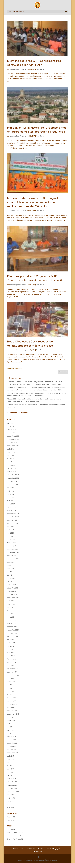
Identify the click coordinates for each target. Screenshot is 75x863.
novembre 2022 (13, 552)
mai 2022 (10, 572)
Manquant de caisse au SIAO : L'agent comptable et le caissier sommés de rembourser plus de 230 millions (32, 202)
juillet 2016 (11, 798)
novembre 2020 (13, 630)
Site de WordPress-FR (15, 839)
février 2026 (11, 430)
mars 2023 (11, 539)
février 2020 (11, 659)
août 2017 (10, 756)
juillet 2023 (11, 530)
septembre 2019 (13, 675)
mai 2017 (10, 766)
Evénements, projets (53, 849)
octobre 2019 (12, 672)
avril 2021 (10, 614)
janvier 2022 (11, 585)
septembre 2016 (13, 791)
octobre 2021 (12, 594)
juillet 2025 (11, 452)
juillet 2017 (11, 759)
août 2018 (10, 717)
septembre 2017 (13, 753)
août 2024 (10, 488)
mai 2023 (10, 536)
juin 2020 (10, 646)
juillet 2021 (11, 604)
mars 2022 (11, 578)
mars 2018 (10, 733)
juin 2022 (10, 568)
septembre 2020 (13, 636)
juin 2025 (10, 455)
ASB (22, 849)
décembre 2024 (13, 475)
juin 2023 (10, 533)
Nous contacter (36, 851)
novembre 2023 (13, 517)
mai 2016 (10, 804)
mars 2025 (11, 465)
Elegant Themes (32, 860)
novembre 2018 (12, 707)
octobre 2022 (12, 556)
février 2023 (11, 543)
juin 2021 (10, 607)
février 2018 (11, 737)
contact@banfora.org (18, 69)
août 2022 (10, 562)
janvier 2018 (11, 740)
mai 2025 (10, 459)
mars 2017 (10, 772)
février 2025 (11, 468)
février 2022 (11, 581)
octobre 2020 (12, 633)
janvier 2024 (11, 510)
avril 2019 (10, 691)
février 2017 (11, 775)
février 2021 (11, 620)
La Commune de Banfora (34, 849)
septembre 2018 (13, 714)
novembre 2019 (12, 669)
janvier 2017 (11, 779)
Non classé (40, 69)
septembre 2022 (13, 559)
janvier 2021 (11, 623)
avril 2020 (10, 653)
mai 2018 (10, 727)
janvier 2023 (11, 546)
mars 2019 (10, 695)
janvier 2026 (11, 433)
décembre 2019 (12, 665)
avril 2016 (10, 808)
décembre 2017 (12, 743)
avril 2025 (10, 462)
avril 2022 (10, 575)
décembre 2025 (13, 436)
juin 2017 (10, 762)
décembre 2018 (12, 704)
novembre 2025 (13, 439)
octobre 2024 (12, 481)
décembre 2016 (12, 782)
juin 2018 (10, 724)
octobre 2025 (12, 442)
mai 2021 (10, 611)
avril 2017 (10, 769)
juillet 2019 (11, 682)
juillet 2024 (11, 491)
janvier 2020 (11, 662)
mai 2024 (10, 497)
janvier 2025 (11, 472)
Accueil (15, 849)
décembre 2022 (13, 549)
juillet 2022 (11, 565)
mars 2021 (11, 617)
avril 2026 (10, 423)
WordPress (53, 860)
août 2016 (10, 795)
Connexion (11, 829)
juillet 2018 (11, 720)
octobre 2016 (12, 788)
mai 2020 (10, 649)
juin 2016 (10, 801)
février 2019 (11, 698)
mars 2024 (11, 504)
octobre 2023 (12, 520)
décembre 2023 (13, 514)
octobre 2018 (12, 711)
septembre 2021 (13, 598)
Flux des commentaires (16, 836)
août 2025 (10, 449)
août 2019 (10, 678)
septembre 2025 (13, 446)
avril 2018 (10, 730)
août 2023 (10, 526)
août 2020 (10, 640)
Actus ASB (11, 817)
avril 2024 (10, 501)
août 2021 (10, 601)
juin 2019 (10, 685)
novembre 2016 (12, 785)
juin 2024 (10, 494)
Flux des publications (15, 833)
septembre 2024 (13, 484)
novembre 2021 (12, 591)
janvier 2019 (11, 701)
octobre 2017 (12, 749)
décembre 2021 (13, 588)
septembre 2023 (13, 523)
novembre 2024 (13, 478)
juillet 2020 (11, 643)
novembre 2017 (12, 746)
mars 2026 (11, 426)
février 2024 (11, 507)
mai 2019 (10, 688)
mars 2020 (11, 656)
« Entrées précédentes (15, 369)
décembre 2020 (13, 627)
